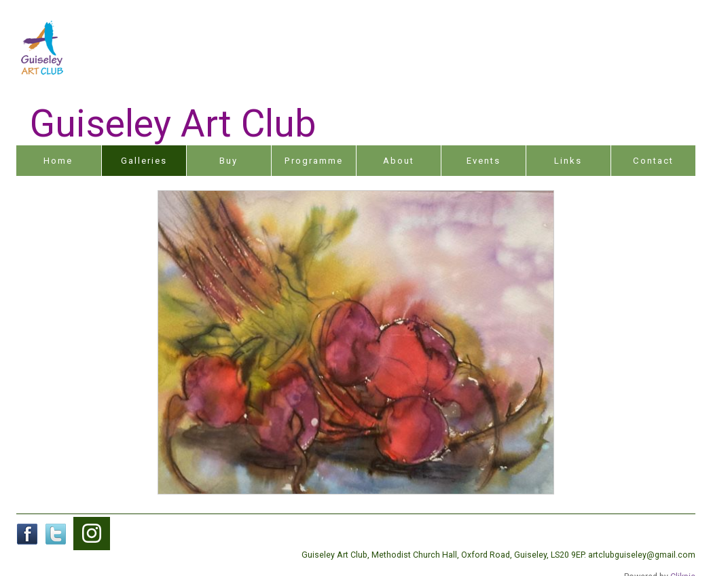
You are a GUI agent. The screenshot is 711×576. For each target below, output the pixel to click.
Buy (228, 161)
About (398, 161)
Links (568, 161)
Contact (653, 161)
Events (483, 161)
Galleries (144, 161)
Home (58, 161)
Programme (314, 161)
